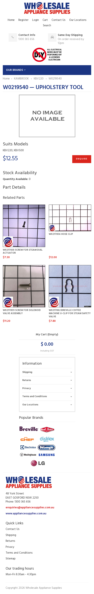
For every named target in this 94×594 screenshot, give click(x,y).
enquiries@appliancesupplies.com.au (30, 507)
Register (23, 20)
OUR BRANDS (16, 70)
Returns (26, 380)
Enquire (81, 159)
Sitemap (11, 558)
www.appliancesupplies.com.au (26, 513)
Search (47, 25)
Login (35, 20)
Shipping (27, 372)
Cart (45, 20)
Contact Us (58, 20)
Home (11, 20)
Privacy (26, 388)
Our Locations (77, 20)
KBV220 (39, 78)
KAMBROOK (21, 78)
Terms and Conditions (34, 396)
